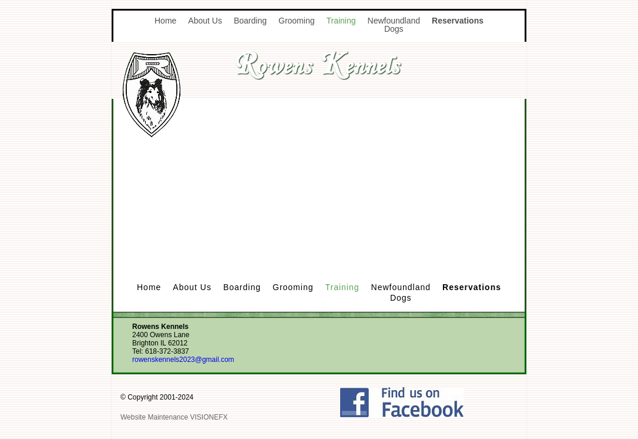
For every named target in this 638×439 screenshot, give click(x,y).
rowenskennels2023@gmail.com (183, 359)
